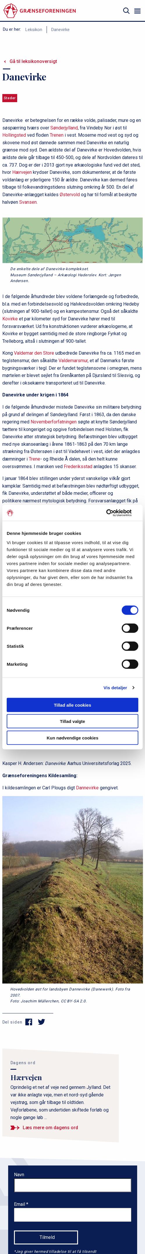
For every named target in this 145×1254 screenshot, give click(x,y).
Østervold (70, 194)
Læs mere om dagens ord (50, 1127)
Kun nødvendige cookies (72, 737)
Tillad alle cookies (72, 704)
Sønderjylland (64, 128)
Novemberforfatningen (54, 422)
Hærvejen (22, 172)
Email (20, 1204)
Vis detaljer (115, 687)
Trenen (56, 135)
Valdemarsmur (73, 360)
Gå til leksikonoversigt (33, 61)
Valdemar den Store (34, 353)
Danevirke (60, 29)
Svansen (28, 202)
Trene (34, 459)
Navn (19, 1174)
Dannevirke (87, 788)
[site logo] (39, 11)
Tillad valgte (72, 721)
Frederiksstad (78, 466)
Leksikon (33, 29)
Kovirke (10, 319)
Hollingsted (14, 135)
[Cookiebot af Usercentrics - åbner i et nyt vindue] (112, 513)
